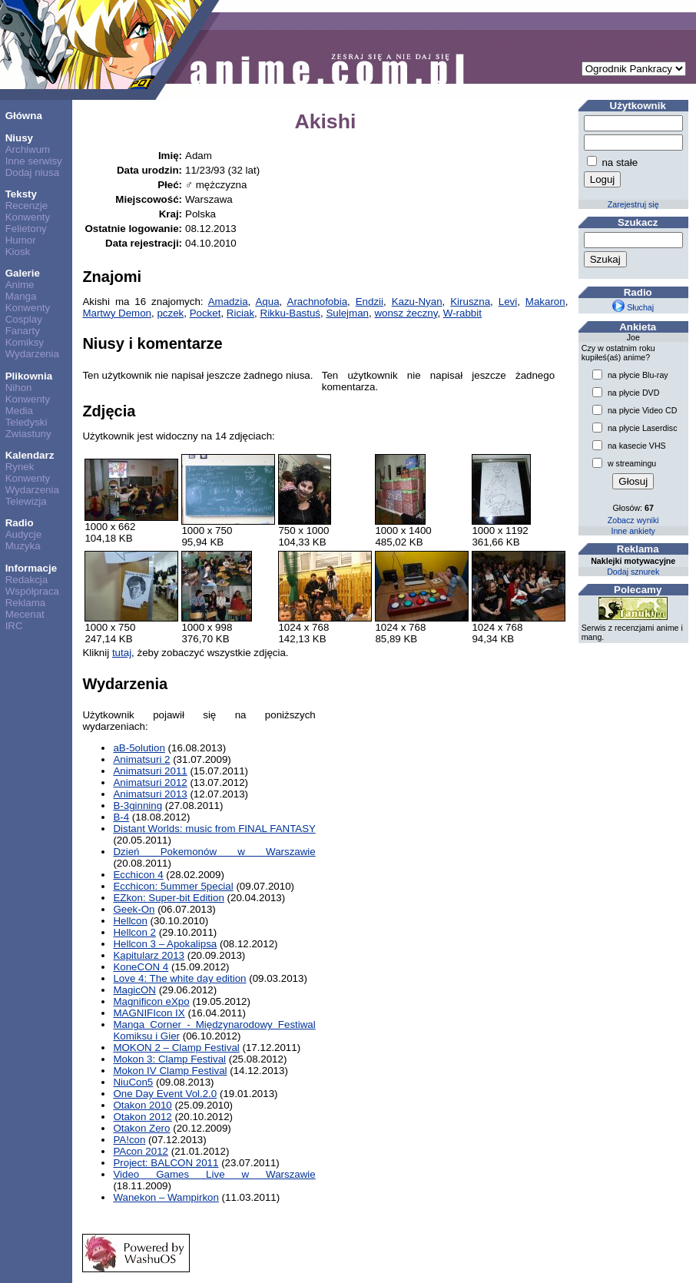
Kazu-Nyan (417, 301)
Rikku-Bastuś (290, 313)
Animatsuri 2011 (150, 771)
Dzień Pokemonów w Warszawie (214, 851)
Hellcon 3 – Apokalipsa (165, 944)
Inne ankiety (633, 530)
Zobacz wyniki (633, 520)
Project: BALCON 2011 (165, 1163)
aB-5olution (138, 748)
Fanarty (22, 330)
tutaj (121, 652)
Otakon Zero (141, 1128)
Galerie (22, 273)
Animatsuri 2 (141, 759)
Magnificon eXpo (151, 1001)
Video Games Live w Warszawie (214, 1174)
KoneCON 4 (140, 967)
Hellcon (130, 921)
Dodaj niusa (32, 172)
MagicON (134, 990)
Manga (21, 296)
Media (19, 410)
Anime (20, 284)
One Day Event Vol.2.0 (165, 1093)
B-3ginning (137, 805)
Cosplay (23, 319)
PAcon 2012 (140, 1151)
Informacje (31, 568)
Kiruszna (470, 301)
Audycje (23, 534)
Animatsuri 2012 (150, 782)
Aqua (267, 301)
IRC (14, 626)
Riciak (240, 313)
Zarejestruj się (633, 204)
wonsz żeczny (405, 313)
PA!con (129, 1139)
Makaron (545, 301)
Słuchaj (633, 307)
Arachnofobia (317, 301)
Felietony (26, 228)
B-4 (121, 817)
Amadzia (228, 301)
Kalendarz (30, 455)
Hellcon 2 (134, 932)
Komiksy (24, 342)
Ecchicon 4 (138, 874)
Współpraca (32, 591)
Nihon (18, 387)
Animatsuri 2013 (150, 794)
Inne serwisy (33, 161)
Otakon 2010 (142, 1105)
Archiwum (28, 149)
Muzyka (23, 546)
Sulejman (347, 313)
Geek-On (133, 909)
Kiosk (18, 251)
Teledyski (26, 422)
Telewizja (26, 501)
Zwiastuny (28, 433)
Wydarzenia (32, 354)
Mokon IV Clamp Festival (170, 1070)
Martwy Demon (116, 313)
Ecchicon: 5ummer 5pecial (173, 886)
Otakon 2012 (142, 1116)
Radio (19, 523)
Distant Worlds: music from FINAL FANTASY (214, 828)
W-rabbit (462, 313)
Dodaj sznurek (633, 571)
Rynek (20, 466)
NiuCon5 (133, 1082)
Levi (508, 301)
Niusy (19, 138)
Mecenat (25, 614)
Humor (20, 240)
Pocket (205, 313)
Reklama (25, 602)
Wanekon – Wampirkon (166, 1197)
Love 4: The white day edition (179, 978)
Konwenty (28, 217)
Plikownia (28, 376)
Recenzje (26, 205)
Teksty (21, 194)
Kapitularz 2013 (148, 955)
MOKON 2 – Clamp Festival (176, 1047)
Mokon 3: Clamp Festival (169, 1059)
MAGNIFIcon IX (148, 1013)
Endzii (369, 301)
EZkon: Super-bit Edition (168, 897)
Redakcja (26, 579)
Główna (23, 115)
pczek (170, 313)
